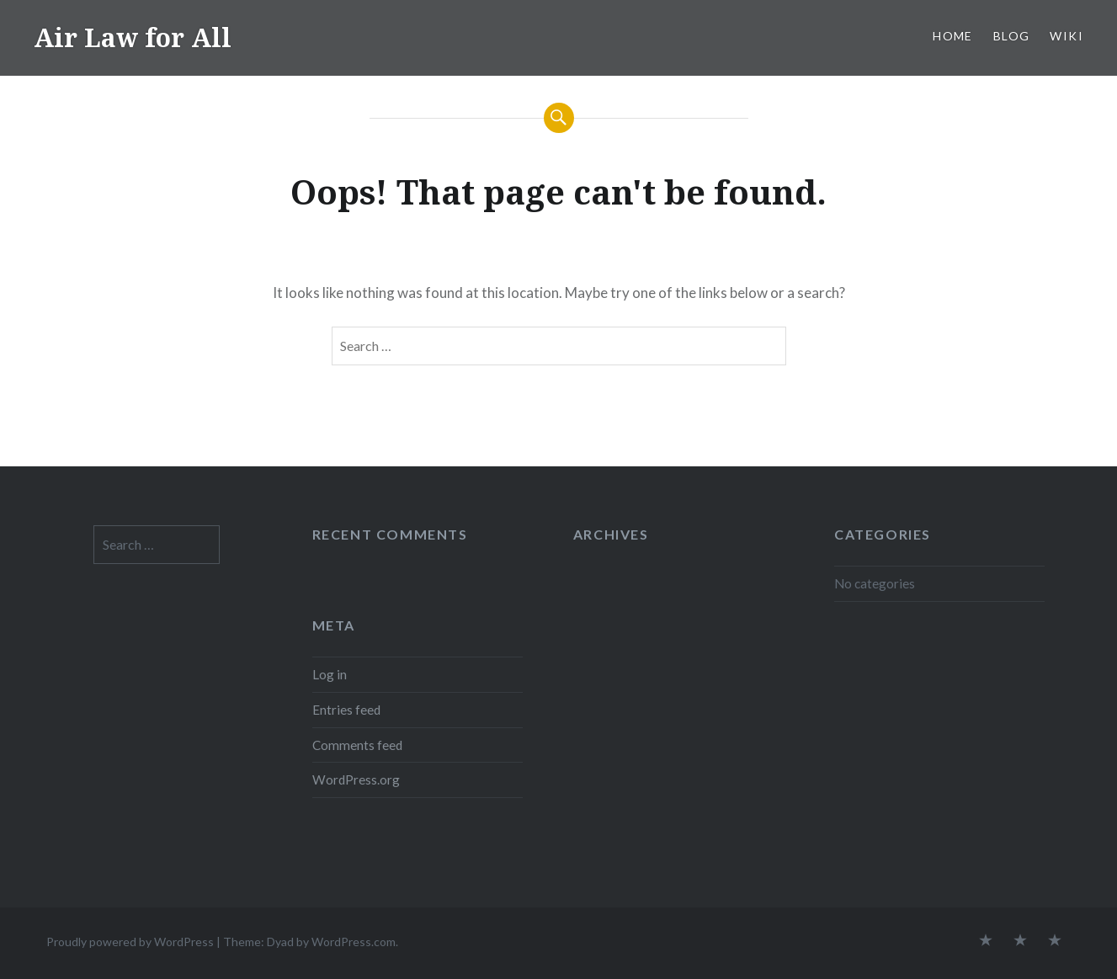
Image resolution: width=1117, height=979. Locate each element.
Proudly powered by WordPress (130, 941)
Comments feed (357, 745)
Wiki (1066, 36)
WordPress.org (356, 779)
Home (953, 36)
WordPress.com (353, 941)
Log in (329, 674)
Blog (1011, 36)
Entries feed (346, 709)
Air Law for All (132, 37)
